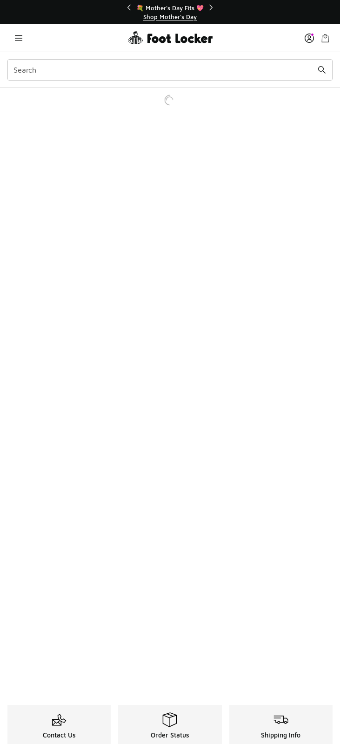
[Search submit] (322, 70)
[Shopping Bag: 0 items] (325, 38)
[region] (170, 12)
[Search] (170, 70)
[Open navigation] (18, 38)
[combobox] (170, 70)
